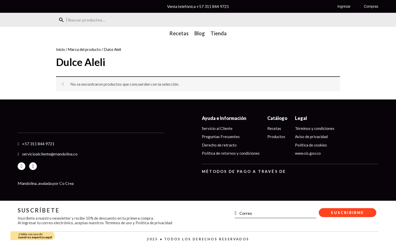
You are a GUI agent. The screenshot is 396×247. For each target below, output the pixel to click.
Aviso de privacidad (311, 136)
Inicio (60, 49)
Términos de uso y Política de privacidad (138, 222)
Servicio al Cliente (217, 128)
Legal (301, 118)
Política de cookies (311, 145)
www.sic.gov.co (308, 153)
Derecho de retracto (219, 145)
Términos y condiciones (314, 128)
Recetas (274, 128)
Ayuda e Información (224, 118)
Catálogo (277, 118)
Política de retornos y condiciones (231, 153)
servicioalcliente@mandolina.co (50, 153)
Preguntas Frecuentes (221, 136)
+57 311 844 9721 (212, 6)
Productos (276, 136)
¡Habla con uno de (35, 235)
